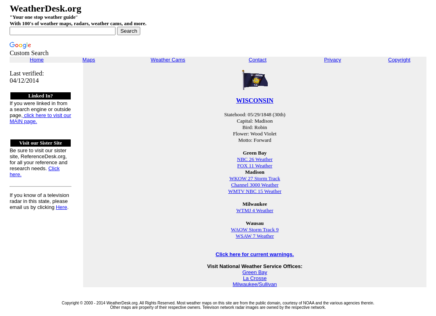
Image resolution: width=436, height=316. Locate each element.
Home (37, 60)
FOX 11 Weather (255, 166)
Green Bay (254, 272)
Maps (88, 60)
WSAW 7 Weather (255, 236)
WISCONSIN (254, 100)
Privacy (332, 60)
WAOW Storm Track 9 (255, 230)
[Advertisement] (301, 30)
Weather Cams (168, 60)
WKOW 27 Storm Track (254, 178)
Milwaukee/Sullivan (255, 284)
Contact (258, 60)
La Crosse (255, 278)
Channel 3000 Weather (255, 185)
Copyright (399, 60)
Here (61, 207)
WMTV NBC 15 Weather (254, 191)
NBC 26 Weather (255, 159)
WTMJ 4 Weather (254, 210)
